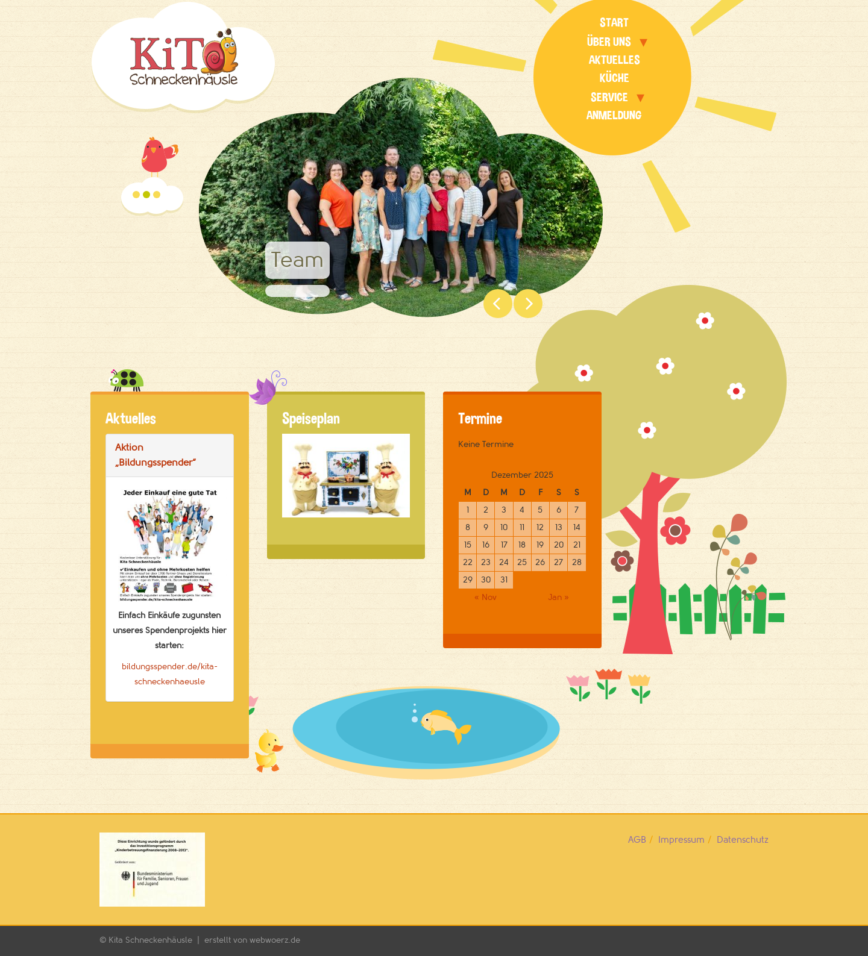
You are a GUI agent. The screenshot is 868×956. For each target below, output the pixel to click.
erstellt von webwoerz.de (252, 940)
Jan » (558, 597)
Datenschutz (743, 840)
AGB (637, 840)
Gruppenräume (156, 194)
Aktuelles (614, 60)
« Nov (485, 597)
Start (614, 22)
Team (146, 194)
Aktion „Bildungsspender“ (155, 455)
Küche (614, 78)
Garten (136, 194)
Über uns (609, 42)
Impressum (681, 840)
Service (609, 97)
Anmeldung (614, 115)
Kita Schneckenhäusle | (156, 940)
